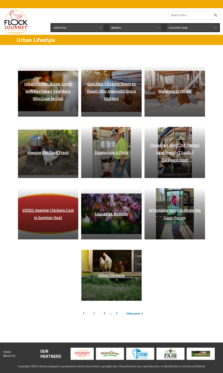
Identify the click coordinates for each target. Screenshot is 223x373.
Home (7, 352)
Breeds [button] (116, 27)
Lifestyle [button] (60, 27)
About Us (9, 355)
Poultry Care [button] (178, 27)
